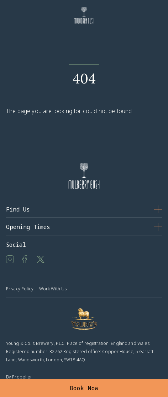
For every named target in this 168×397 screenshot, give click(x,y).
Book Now (84, 388)
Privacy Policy (19, 289)
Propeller (22, 377)
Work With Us (53, 289)
